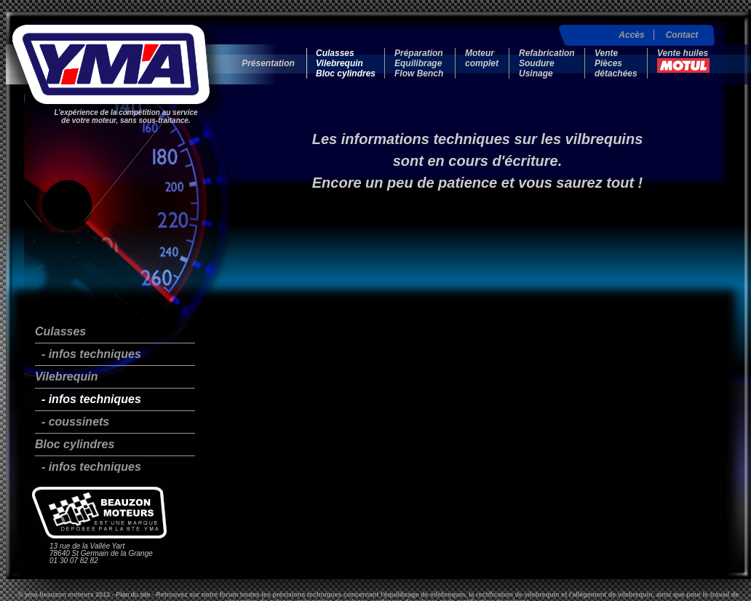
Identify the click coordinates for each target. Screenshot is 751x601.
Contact (682, 35)
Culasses (60, 331)
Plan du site (133, 594)
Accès (631, 35)
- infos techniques (88, 354)
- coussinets (72, 421)
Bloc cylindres (74, 444)
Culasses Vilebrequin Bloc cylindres (346, 63)
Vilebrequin (66, 376)
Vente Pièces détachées (616, 63)
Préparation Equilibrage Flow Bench (418, 63)
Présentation (268, 63)
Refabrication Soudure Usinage (547, 63)
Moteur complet (481, 58)
